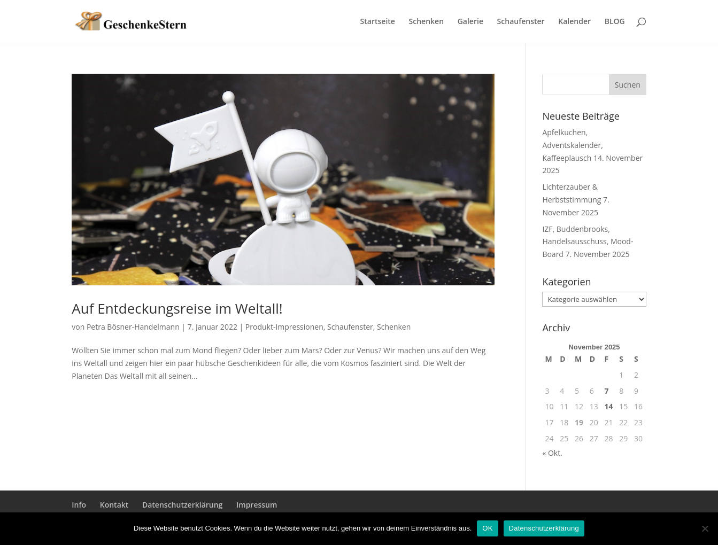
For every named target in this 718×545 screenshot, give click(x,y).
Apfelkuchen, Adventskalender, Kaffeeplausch (572, 145)
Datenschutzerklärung (182, 505)
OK (487, 528)
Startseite (377, 22)
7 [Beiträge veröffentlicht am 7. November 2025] (606, 391)
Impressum (256, 505)
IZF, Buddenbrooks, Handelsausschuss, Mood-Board (587, 242)
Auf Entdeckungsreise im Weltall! (177, 308)
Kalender (574, 22)
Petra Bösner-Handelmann (133, 327)
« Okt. (552, 453)
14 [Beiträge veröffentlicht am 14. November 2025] (608, 406)
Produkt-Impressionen (284, 327)
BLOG (615, 22)
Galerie (470, 22)
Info (79, 505)
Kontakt (114, 505)
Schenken (426, 22)
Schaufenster (521, 22)
